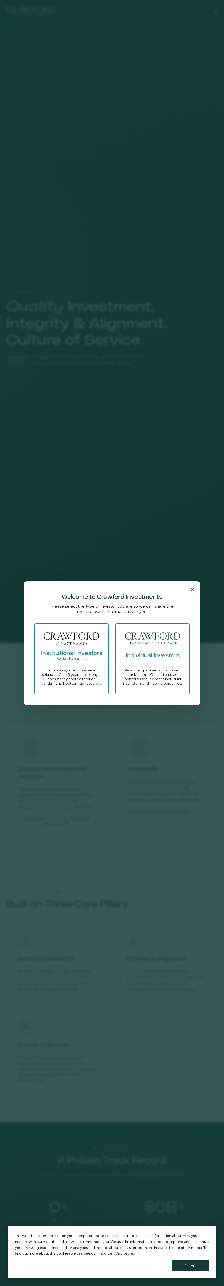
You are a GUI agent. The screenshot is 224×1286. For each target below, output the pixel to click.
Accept (190, 1265)
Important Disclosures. (116, 1253)
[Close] (192, 590)
